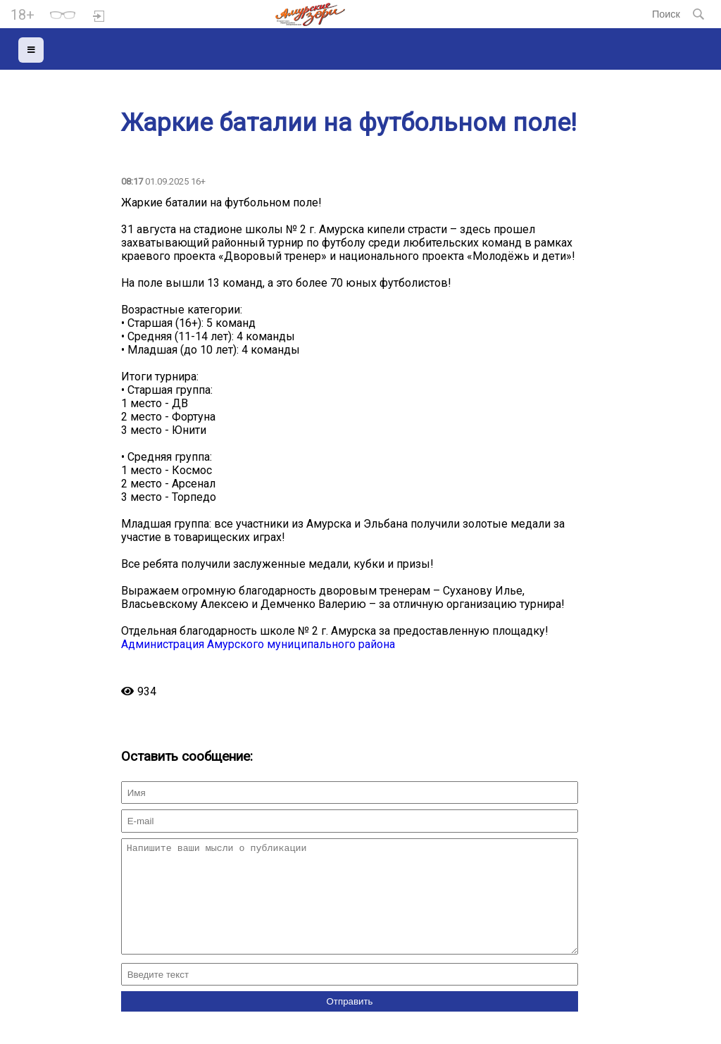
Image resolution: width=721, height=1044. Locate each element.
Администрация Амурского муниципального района (258, 644)
